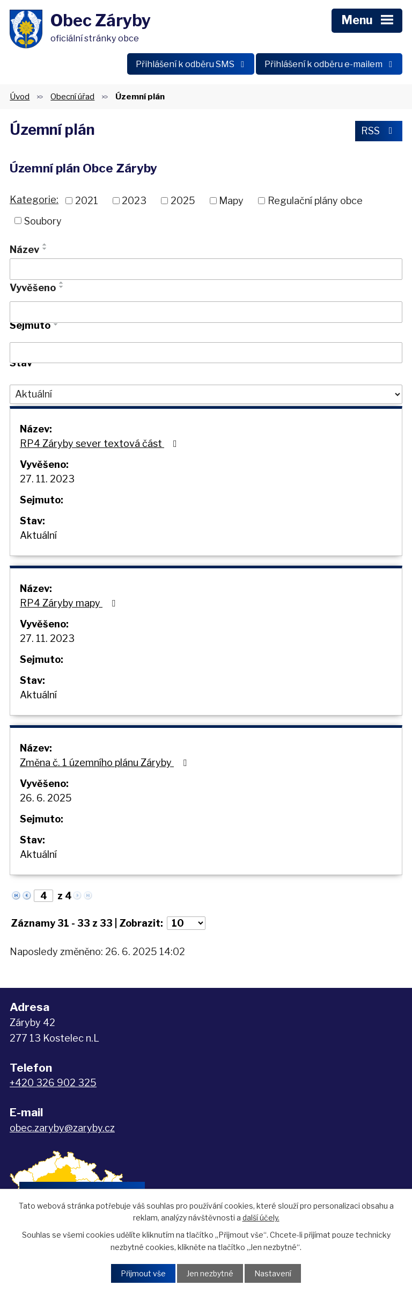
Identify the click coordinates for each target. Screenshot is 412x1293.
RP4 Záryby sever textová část (100, 443)
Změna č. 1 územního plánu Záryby (105, 762)
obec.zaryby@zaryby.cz (62, 1127)
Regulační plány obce (315, 200)
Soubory (43, 220)
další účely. (260, 1217)
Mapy (231, 200)
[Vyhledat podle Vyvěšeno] (206, 312)
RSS (379, 130)
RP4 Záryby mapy (70, 603)
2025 (183, 200)
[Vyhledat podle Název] (206, 269)
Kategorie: (34, 199)
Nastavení (272, 1273)
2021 (86, 200)
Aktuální (38, 535)
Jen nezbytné (210, 1273)
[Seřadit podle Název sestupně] (45, 249)
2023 (134, 200)
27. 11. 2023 (47, 479)
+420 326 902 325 (53, 1082)
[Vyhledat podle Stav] (206, 394)
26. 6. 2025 (46, 798)
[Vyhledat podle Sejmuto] (206, 353)
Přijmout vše (143, 1273)
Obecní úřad (72, 96)
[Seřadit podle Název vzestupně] (45, 244)
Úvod (20, 96)
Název (24, 249)
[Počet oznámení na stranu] (186, 923)
